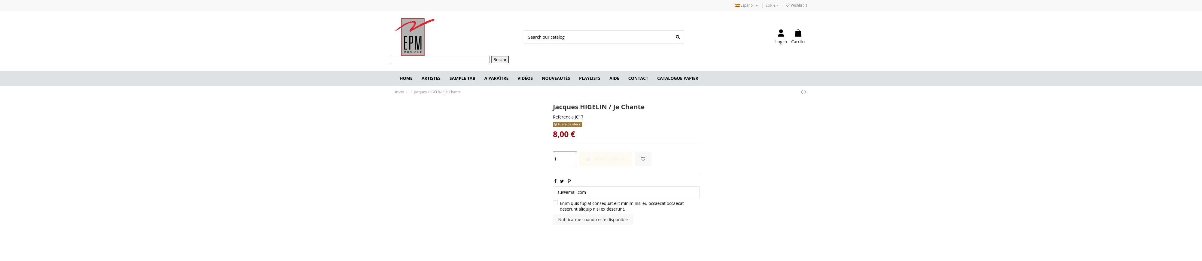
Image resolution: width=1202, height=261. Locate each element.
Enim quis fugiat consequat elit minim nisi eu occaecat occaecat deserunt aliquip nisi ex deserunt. (622, 206)
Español (747, 5)
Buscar (500, 59)
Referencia (563, 117)
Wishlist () (796, 5)
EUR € (772, 5)
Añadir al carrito (606, 159)
